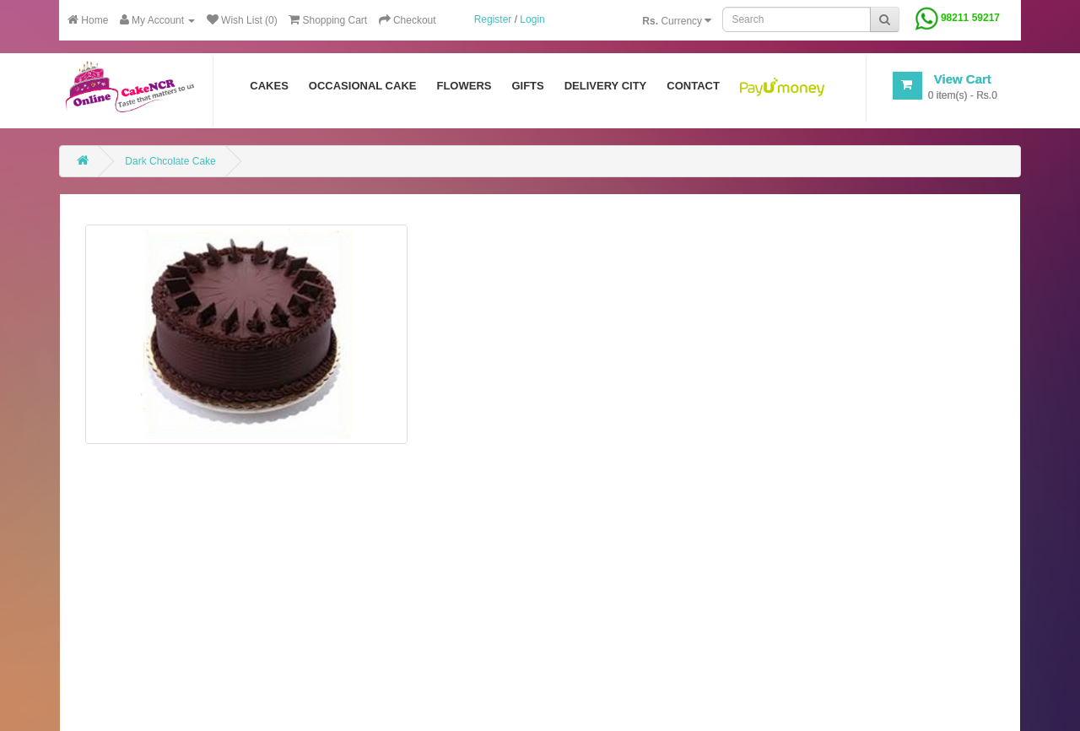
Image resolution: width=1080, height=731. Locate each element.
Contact (693, 85)
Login (532, 19)
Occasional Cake (363, 85)
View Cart (962, 79)
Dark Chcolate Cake (170, 161)
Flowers (463, 85)
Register (493, 19)
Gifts (527, 85)
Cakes (269, 85)
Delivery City (605, 85)
